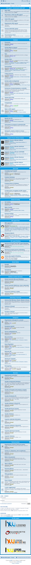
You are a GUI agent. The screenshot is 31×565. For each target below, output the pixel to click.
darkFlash (12, 147)
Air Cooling (8, 202)
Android (16, 272)
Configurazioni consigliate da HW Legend (15, 190)
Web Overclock (16, 70)
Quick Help (15, 168)
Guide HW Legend (9, 19)
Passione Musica (9, 468)
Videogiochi (15, 317)
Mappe (20, 237)
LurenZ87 (15, 61)
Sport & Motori (8, 463)
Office (19, 194)
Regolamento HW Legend (11, 23)
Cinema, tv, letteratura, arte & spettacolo (15, 450)
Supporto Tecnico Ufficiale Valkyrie (14, 162)
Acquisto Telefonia (9, 436)
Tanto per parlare (15, 442)
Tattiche (12, 237)
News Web (7, 10)
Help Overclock (13, 229)
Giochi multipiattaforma (11, 331)
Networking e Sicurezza (15, 297)
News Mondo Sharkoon (20, 159)
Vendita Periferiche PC (10, 396)
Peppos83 (18, 368)
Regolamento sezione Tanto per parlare (15, 444)
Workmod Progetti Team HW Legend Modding (16, 243)
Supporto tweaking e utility (20, 63)
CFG (16, 237)
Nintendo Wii (8, 351)
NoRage (11, 44)
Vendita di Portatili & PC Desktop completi (16, 389)
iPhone (11, 272)
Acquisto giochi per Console (12, 430)
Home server (21, 195)
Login (1, 496)
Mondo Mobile (15, 262)
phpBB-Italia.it (19, 561)
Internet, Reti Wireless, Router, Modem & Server (17, 300)
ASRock (11, 141)
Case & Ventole (22, 112)
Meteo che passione (10, 457)
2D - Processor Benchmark (16, 228)
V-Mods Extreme (9, 73)
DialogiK (15, 50)
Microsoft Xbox (9, 337)
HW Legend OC (9, 223)
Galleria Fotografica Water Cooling (16, 210)
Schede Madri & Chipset (11, 47)
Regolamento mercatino (11, 375)
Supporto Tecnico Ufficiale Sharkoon (14, 157)
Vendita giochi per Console (12, 408)
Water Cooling (8, 207)
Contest (23, 70)
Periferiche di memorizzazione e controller (16, 88)
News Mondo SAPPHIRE (20, 153)
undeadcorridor (9, 516)
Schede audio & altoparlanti (12, 81)
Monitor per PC (9, 118)
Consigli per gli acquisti (11, 170)
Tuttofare (27, 195)
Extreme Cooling (9, 213)
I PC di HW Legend (13, 112)
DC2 (14, 68)
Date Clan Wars (16, 236)
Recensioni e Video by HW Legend (14, 14)
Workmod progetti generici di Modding (15, 249)
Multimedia (24, 194)
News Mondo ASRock (20, 142)
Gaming (11, 194)
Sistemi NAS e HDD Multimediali (16, 93)
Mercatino (15, 373)
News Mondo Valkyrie (20, 164)
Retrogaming (8, 366)
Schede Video (8, 59)
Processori (7, 42)
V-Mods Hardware (9, 77)
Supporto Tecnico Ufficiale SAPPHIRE (14, 151)
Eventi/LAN (25, 237)
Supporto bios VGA (23, 62)
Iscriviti (6, 496)
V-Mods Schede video (14, 76)
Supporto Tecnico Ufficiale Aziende (15, 138)
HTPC (15, 194)
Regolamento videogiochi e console (14, 320)
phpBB (11, 560)
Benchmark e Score (9, 227)
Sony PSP (11, 347)
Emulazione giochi (9, 326)
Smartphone (8, 269)
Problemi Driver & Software (12, 183)
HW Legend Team (15, 220)
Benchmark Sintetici (13, 69)
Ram (6, 54)
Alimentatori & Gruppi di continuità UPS (15, 124)
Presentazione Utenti (10, 35)
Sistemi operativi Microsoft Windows (14, 279)
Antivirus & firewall (10, 306)
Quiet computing (14, 195)
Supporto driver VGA (14, 62)
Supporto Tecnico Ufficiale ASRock (14, 140)
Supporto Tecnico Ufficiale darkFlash (14, 146)
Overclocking (8, 66)
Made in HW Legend (10, 109)
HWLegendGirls (9, 474)
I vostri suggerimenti (10, 487)
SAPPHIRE (12, 152)
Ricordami (24, 503)
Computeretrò (8, 102)
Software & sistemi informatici (15, 276)
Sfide (26, 236)
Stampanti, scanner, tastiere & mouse (14, 131)
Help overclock (22, 69)
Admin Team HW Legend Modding (17, 246)
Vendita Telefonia (9, 414)
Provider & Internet (10, 311)
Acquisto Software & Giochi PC (13, 425)
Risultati (22, 236)
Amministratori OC (19, 68)
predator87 (15, 105)
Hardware (15, 40)
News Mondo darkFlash (20, 148)
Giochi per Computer (10, 358)
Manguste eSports (9, 233)
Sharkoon (12, 158)
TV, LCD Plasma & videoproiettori (16, 121)
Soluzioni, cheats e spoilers (16, 355)
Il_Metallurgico (16, 84)
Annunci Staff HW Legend (11, 28)
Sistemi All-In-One (9, 97)
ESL (10, 236)
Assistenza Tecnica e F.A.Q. (16, 143)
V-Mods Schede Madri (25, 76)
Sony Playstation (9, 344)
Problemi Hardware (10, 177)
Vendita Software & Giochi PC (12, 403)
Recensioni (12, 142)
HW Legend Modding (15, 241)
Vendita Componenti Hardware (13, 381)
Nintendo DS (12, 354)
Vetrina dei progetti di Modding (13, 256)
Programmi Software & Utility (12, 291)
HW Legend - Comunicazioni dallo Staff (15, 8)
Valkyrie (11, 163)
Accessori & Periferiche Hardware (15, 116)
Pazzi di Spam (8, 480)
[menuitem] (4, 1)
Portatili (7, 264)
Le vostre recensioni (13, 339)
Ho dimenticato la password (6, 503)
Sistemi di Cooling (15, 199)
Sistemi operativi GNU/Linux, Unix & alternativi (17, 285)
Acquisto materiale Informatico (13, 419)
